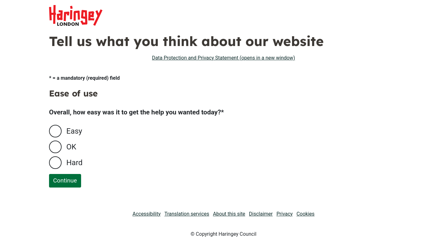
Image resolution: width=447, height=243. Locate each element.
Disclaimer (261, 214)
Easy (74, 131)
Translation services (186, 214)
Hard (74, 162)
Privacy (285, 214)
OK (71, 146)
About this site (229, 214)
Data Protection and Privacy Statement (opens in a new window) (223, 58)
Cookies (305, 214)
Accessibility (146, 214)
